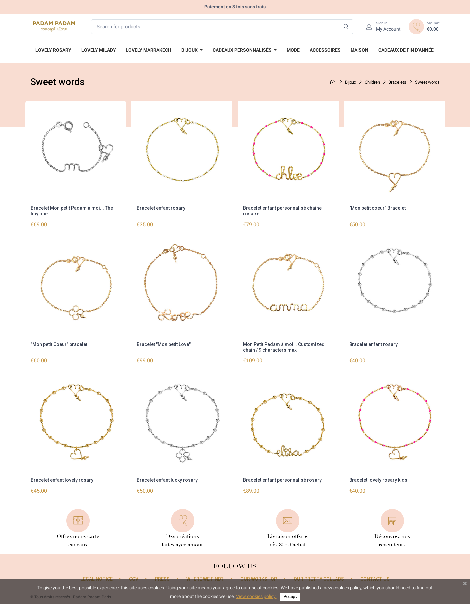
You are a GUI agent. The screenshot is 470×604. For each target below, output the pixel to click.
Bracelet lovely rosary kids (378, 480)
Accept (290, 596)
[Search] (346, 26)
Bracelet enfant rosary (161, 208)
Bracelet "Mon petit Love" (164, 344)
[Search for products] (222, 26)
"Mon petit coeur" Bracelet (377, 208)
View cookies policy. (256, 596)
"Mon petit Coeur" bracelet (59, 344)
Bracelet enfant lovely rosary (62, 480)
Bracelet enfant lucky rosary (167, 480)
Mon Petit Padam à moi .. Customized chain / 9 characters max (284, 347)
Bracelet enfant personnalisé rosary (282, 480)
